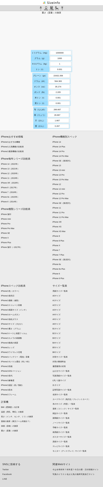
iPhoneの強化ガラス (9, 319)
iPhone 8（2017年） (9, 187)
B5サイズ (56, 347)
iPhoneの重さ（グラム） (11, 329)
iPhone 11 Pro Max (61, 217)
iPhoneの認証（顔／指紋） (12, 385)
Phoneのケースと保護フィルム (14, 333)
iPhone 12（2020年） (10, 173)
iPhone (46, 8)
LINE (4, 479)
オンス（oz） (40, 86)
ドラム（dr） (40, 81)
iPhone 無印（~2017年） (11, 247)
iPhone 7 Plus (58, 255)
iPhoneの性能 (7, 366)
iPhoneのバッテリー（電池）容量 (15, 357)
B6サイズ (56, 352)
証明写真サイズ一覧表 (62, 390)
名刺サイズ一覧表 (60, 394)
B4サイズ (56, 343)
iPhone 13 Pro (59, 175)
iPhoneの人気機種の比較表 (12, 147)
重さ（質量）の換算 (9, 431)
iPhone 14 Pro (59, 151)
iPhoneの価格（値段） (10, 300)
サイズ (57, 8)
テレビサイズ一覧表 (61, 446)
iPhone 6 (56, 274)
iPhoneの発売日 (7, 296)
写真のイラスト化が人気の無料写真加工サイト (74, 474)
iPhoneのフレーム (8, 394)
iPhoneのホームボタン (10, 314)
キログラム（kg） (40, 64)
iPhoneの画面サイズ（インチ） (14, 310)
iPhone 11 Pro (59, 212)
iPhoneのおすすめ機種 (10, 142)
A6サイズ (56, 324)
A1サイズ (56, 300)
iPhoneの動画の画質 (9, 343)
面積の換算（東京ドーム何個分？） (16, 421)
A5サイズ (56, 319)
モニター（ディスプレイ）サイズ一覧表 (69, 451)
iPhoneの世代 (7, 376)
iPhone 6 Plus (58, 278)
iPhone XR (57, 222)
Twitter (5, 469)
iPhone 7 (56, 250)
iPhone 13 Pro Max (61, 180)
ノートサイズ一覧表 (61, 423)
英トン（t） (40, 103)
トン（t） (40, 69)
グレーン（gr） (40, 75)
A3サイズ (56, 310)
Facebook (7, 474)
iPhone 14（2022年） (10, 164)
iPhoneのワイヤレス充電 (11, 352)
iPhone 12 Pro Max (61, 198)
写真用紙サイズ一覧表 (62, 376)
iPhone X (5, 238)
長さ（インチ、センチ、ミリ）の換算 (17, 416)
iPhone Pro (5, 224)
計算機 (51, 8)
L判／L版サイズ (59, 380)
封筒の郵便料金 (59, 362)
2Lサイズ (56, 385)
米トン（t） (40, 98)
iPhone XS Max (59, 231)
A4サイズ (56, 314)
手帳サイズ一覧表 (60, 427)
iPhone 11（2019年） (10, 178)
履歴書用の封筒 (59, 366)
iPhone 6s (57, 264)
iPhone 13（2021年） (10, 169)
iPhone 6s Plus (59, 269)
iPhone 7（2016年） (9, 192)
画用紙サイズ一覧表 (61, 432)
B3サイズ (56, 338)
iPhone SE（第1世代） (62, 259)
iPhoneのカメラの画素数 (11, 338)
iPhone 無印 (6, 214)
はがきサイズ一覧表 (61, 371)
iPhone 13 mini (59, 170)
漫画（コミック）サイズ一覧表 (66, 409)
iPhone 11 (57, 208)
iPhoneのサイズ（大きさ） (12, 324)
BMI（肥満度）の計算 (10, 407)
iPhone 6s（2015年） (10, 197)
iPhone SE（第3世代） (62, 161)
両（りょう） (40, 115)
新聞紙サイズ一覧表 (61, 418)
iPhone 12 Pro (59, 194)
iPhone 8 (56, 236)
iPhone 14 (57, 142)
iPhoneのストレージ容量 (11, 305)
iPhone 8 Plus (58, 241)
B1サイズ (56, 329)
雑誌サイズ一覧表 (60, 413)
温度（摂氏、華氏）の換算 (12, 412)
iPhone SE (5, 233)
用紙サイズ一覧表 (60, 291)
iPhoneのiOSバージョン (11, 371)
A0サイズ (56, 296)
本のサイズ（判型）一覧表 (64, 404)
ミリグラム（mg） (40, 53)
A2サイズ (56, 305)
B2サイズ (56, 333)
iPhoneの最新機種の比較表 (12, 151)
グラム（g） (40, 58)
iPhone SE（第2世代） (62, 203)
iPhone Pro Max (7, 228)
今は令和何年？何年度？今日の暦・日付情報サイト (76, 469)
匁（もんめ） (40, 109)
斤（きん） (40, 120)
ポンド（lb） (40, 92)
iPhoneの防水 (7, 390)
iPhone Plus (6, 242)
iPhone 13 (57, 165)
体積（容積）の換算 (9, 426)
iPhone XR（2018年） (10, 183)
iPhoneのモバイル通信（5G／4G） (16, 362)
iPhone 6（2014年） (9, 202)
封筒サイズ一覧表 (60, 357)
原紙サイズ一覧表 (60, 441)
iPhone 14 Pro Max (61, 156)
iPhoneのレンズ (7, 347)
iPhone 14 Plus (59, 147)
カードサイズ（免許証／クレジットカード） (71, 399)
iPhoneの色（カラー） (10, 291)
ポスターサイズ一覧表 (62, 437)
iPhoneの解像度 (7, 380)
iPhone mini (6, 219)
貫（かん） (40, 126)
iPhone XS (57, 227)
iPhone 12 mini (59, 189)
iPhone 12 (57, 184)
